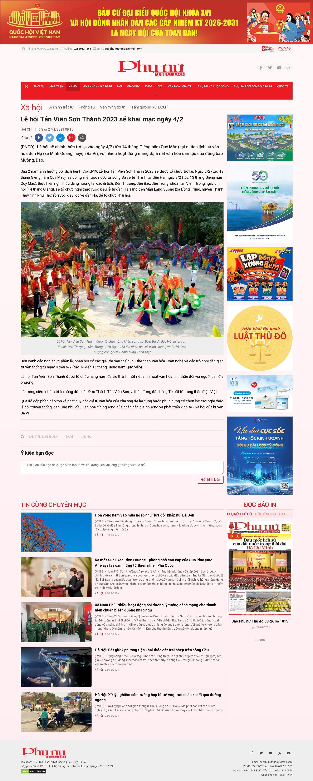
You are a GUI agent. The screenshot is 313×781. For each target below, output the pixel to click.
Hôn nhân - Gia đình (97, 86)
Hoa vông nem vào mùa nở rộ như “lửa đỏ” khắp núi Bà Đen (144, 515)
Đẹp (160, 86)
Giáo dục (133, 86)
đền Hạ (85, 436)
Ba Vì (69, 436)
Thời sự (39, 86)
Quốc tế (282, 86)
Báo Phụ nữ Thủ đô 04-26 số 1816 (259, 621)
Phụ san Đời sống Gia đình (253, 86)
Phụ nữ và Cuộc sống (213, 86)
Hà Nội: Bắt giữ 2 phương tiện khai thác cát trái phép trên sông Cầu (152, 650)
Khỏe (148, 86)
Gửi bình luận (210, 480)
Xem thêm (260, 647)
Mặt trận (56, 86)
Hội (119, 86)
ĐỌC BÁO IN (260, 505)
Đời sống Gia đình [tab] (270, 514)
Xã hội (73, 86)
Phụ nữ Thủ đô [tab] (239, 514)
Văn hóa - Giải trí (180, 86)
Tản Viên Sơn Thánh (43, 436)
